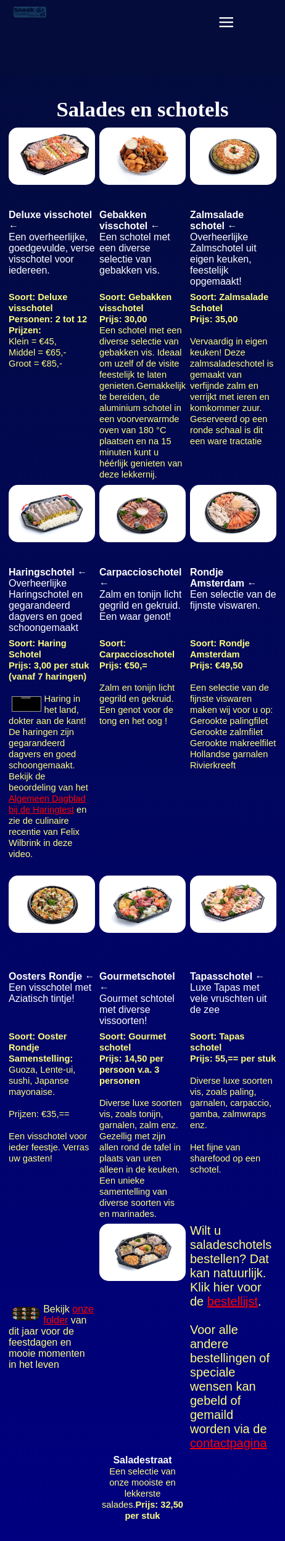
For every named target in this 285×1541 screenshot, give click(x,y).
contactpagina (228, 1443)
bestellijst (232, 1301)
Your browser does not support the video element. (26, 704)
